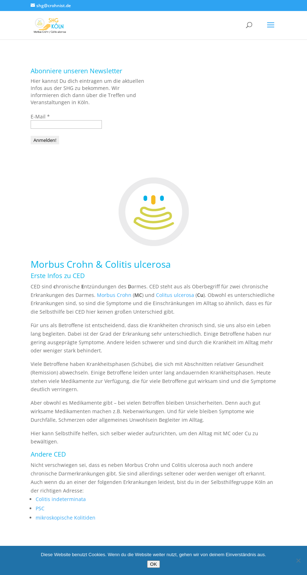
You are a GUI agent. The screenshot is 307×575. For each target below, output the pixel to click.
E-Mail (40, 116)
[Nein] (298, 560)
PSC (40, 508)
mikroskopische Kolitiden (65, 517)
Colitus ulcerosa (175, 295)
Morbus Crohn (114, 295)
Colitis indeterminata (61, 499)
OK (153, 564)
